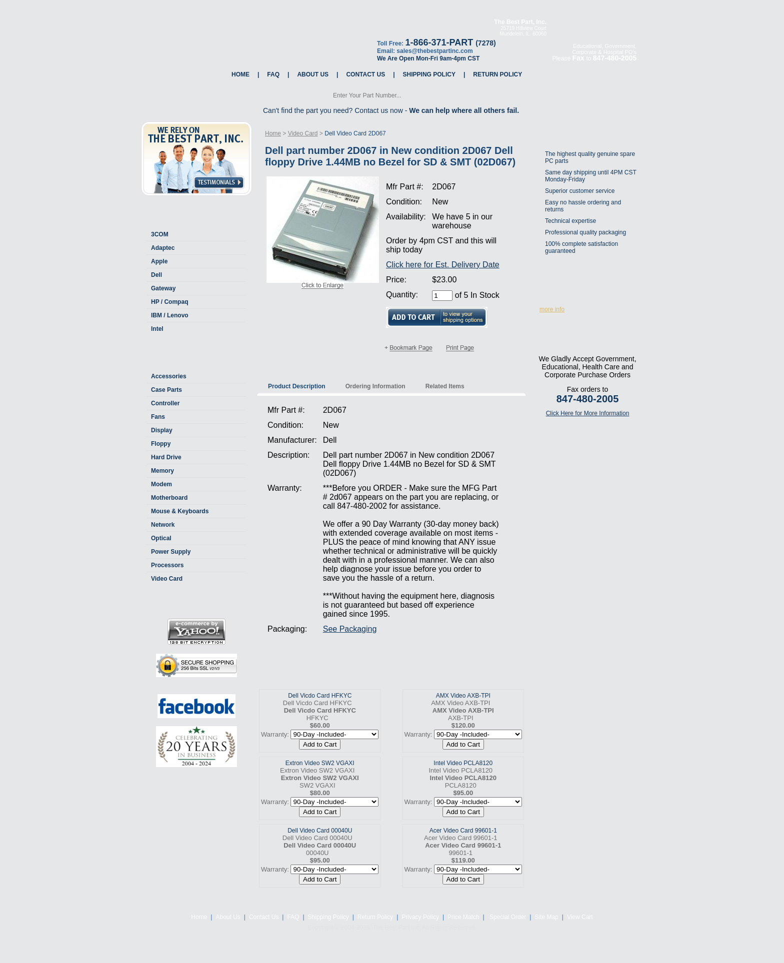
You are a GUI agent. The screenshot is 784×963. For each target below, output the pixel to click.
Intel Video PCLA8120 (463, 763)
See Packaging (350, 629)
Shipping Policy (429, 74)
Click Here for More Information (588, 413)
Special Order (507, 917)
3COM (159, 234)
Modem (161, 484)
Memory (162, 470)
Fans (158, 416)
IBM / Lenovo (169, 315)
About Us (312, 74)
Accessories (168, 376)
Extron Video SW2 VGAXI (320, 763)
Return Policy (497, 74)
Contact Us (365, 74)
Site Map (546, 917)
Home (241, 74)
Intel (157, 328)
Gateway (163, 288)
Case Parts (166, 389)
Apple (159, 261)
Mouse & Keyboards (179, 511)
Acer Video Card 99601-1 (463, 830)
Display (161, 430)
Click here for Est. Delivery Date (443, 264)
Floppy (160, 443)
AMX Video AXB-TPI (463, 695)
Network (162, 524)
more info (552, 309)
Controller (165, 403)
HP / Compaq (169, 301)
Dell (156, 274)
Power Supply (170, 551)
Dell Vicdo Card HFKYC (320, 695)
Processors (167, 565)
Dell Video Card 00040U (320, 830)
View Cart (580, 917)
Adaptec (162, 247)
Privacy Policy (420, 917)
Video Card (166, 578)
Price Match (463, 917)
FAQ (273, 74)
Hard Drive (166, 457)
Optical (161, 538)
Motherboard (169, 497)
